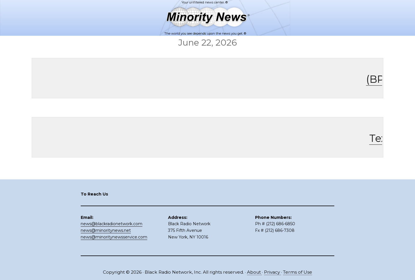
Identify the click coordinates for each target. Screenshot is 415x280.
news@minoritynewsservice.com (114, 237)
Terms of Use (297, 272)
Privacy (272, 272)
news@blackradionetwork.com (111, 223)
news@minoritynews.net (106, 230)
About (254, 272)
